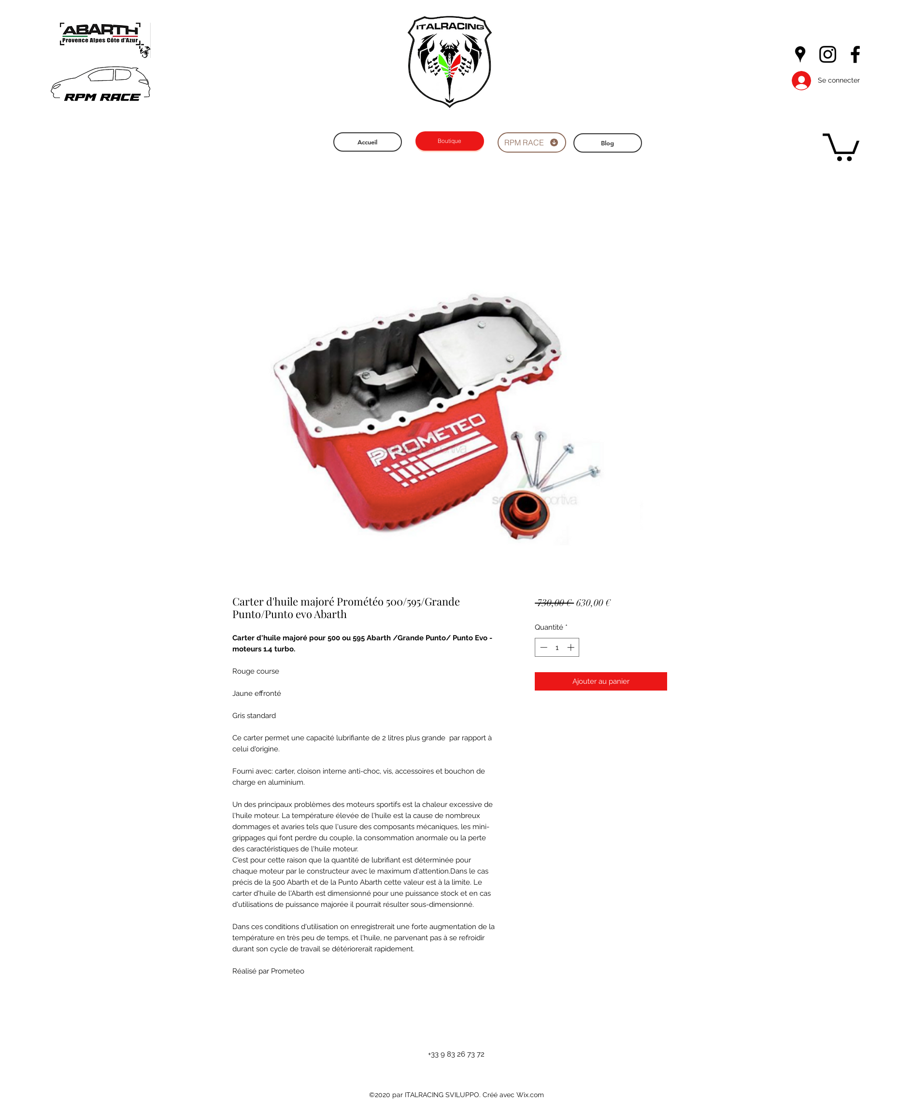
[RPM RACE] (532, 142)
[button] (841, 145)
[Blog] (607, 143)
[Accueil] (367, 142)
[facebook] (855, 54)
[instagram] (827, 54)
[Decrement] (542, 647)
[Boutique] (449, 141)
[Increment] (571, 647)
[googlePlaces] (800, 54)
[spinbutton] (557, 647)
